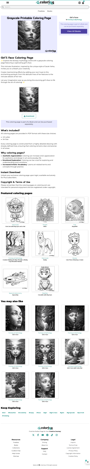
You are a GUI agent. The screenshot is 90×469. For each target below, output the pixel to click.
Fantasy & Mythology (74, 20)
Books (49, 11)
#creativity (22, 413)
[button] (7, 2)
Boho (45, 226)
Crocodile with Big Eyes (45, 295)
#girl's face (54, 413)
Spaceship (15, 295)
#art (4, 413)
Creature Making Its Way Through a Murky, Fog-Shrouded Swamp (15, 260)
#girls (62, 413)
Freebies (41, 11)
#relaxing (5, 416)
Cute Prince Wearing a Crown (74, 260)
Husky (45, 260)
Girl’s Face (15, 334)
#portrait (81, 413)
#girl (45, 413)
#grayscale (71, 413)
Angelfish (75, 226)
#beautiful (12, 413)
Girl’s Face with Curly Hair (74, 368)
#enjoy (31, 413)
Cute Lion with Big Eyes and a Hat (15, 226)
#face (39, 413)
